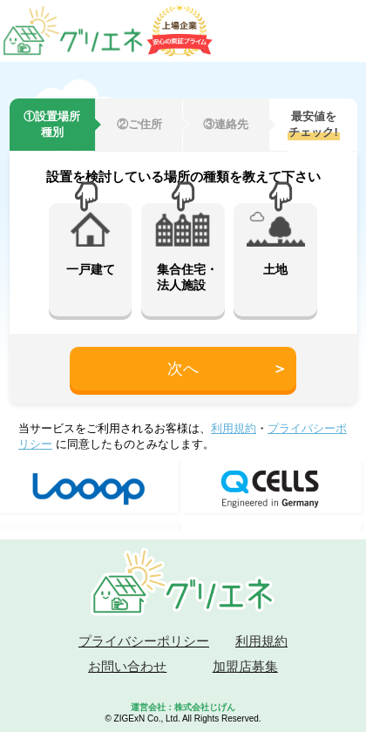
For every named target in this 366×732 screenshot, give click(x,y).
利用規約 (233, 428)
